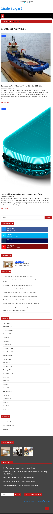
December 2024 (8, 348)
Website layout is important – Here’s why (15, 307)
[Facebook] (22, 2)
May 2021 (6, 405)
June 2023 (6, 377)
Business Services (8, 425)
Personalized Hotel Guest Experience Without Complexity (20, 296)
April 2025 (6, 341)
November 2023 (8, 373)
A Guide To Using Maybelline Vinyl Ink (14, 310)
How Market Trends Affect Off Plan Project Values (18, 289)
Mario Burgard (11, 9)
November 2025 (8, 326)
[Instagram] (27, 2)
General (4, 35)
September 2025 (8, 330)
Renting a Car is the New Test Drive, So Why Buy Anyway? (21, 303)
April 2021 (6, 409)
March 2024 (6, 362)
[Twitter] (24, 2)
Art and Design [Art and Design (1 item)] (27, 501)
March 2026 (6, 323)
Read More (5, 102)
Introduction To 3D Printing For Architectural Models (21, 86)
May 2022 (6, 395)
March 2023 (6, 387)
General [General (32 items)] (46, 501)
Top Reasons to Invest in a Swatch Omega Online (18, 299)
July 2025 (6, 337)
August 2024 (7, 359)
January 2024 (7, 369)
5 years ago (19, 265)
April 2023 (6, 384)
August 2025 (7, 333)
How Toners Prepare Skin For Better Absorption (17, 285)
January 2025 (7, 344)
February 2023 (7, 391)
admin (3, 88)
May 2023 (6, 380)
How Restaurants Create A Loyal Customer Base (18, 276)
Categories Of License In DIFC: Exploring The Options (19, 292)
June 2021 (6, 402)
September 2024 (8, 355)
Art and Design (19, 261)
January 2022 (7, 398)
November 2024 (8, 352)
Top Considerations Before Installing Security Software (22, 194)
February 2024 (7, 366)
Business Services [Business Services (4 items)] (36, 501)
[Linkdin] (29, 2)
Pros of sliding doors (22, 263)
